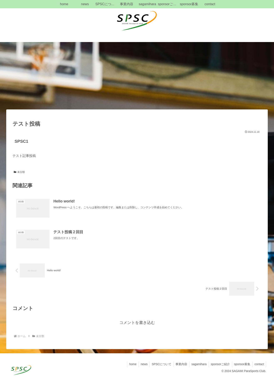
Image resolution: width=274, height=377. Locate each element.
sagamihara (198, 364)
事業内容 (180, 364)
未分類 (19, 172)
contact (259, 364)
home (131, 364)
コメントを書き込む (137, 322)
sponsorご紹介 (219, 364)
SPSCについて (160, 364)
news (142, 364)
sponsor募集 (242, 364)
